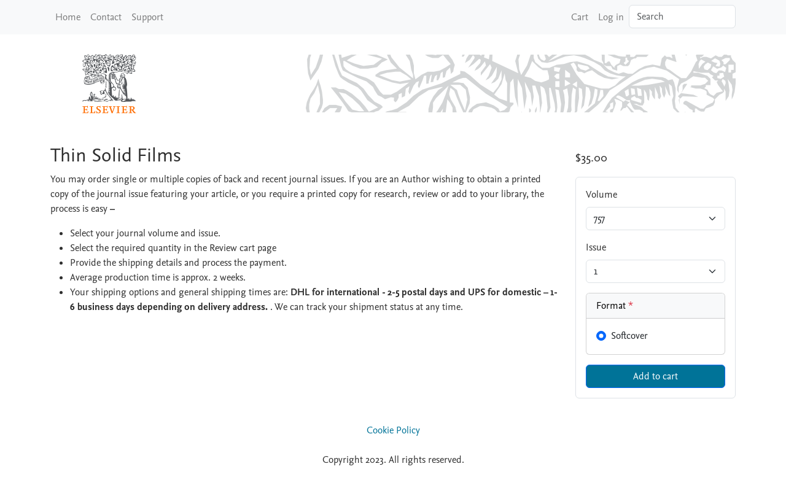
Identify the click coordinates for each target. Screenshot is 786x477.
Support (147, 17)
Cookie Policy (393, 430)
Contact (106, 17)
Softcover (629, 336)
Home (67, 17)
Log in (611, 17)
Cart (579, 17)
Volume (601, 194)
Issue (596, 247)
